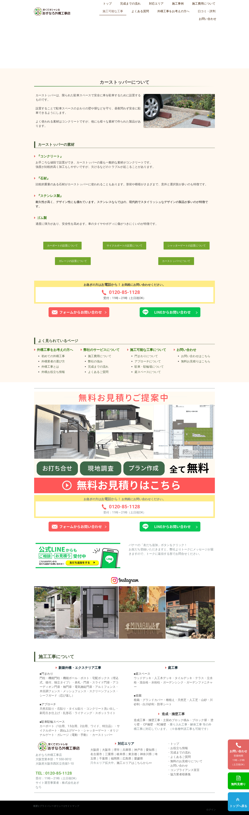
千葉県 (103, 758)
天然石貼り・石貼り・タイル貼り (61, 708)
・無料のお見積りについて (184, 761)
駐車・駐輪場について (149, 366)
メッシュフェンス (74, 691)
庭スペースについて (148, 372)
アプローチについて (148, 361)
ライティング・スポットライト (95, 713)
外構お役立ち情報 (53, 372)
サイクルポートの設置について (124, 245)
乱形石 (67, 713)
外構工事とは (50, 366)
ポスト (85, 678)
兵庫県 (126, 749)
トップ (107, 3)
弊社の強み (95, 361)
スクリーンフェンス (102, 691)
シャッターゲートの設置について (186, 245)
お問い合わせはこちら (195, 356)
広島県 (126, 758)
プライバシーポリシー (51, 806)
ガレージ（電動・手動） (73, 735)
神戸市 (138, 749)
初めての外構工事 (53, 356)
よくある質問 (140, 11)
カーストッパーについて (176, 261)
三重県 (109, 754)
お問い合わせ (207, 18)
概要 (35, 806)
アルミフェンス (105, 687)
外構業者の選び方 (53, 361)
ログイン (211, 809)
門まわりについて (146, 356)
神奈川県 (146, 754)
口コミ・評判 (206, 11)
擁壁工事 (154, 720)
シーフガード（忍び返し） (57, 695)
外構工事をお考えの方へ (173, 11)
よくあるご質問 (98, 372)
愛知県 (150, 749)
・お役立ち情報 (177, 748)
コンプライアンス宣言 (185, 770)
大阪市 (106, 749)
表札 (78, 682)
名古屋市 (96, 754)
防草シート (164, 704)
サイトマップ (72, 806)
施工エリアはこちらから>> (134, 763)
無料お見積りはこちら (195, 361)
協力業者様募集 (180, 774)
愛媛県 (138, 758)
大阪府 (94, 749)
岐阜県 (121, 754)
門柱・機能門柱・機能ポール (59, 678)
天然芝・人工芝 (188, 700)
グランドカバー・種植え (159, 700)
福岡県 (115, 758)
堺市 (117, 749)
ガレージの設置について (73, 261)
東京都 (132, 754)
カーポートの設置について (62, 245)
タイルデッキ (183, 678)
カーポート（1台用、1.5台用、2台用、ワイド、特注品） (77, 726)
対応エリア (156, 3)
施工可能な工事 (113, 11)
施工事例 (178, 3)
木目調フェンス (50, 691)
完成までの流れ (130, 3)
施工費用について (203, 3)
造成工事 (139, 720)
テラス (199, 678)
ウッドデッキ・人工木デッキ (153, 678)
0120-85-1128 (124, 292)
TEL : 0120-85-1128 (54, 773)
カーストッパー (102, 735)
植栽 (137, 700)
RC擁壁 (161, 724)
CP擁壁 (148, 724)
